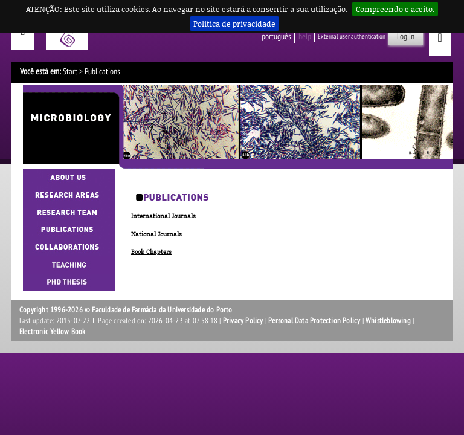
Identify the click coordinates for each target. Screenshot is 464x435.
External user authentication (351, 36)
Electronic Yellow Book (52, 332)
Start (70, 71)
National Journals (156, 234)
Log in (405, 36)
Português (276, 36)
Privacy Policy (243, 321)
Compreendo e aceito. (395, 9)
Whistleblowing (388, 321)
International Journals (163, 215)
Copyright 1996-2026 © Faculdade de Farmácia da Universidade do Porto (126, 310)
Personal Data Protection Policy (314, 321)
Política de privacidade (234, 23)
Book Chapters (151, 251)
